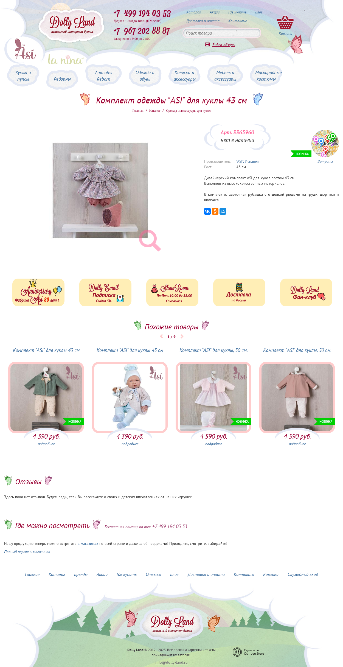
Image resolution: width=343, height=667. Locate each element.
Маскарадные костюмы (268, 75)
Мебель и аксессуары (225, 75)
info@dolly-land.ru (171, 662)
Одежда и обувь (145, 75)
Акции (215, 12)
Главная (138, 111)
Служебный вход (303, 574)
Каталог (193, 12)
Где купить (237, 12)
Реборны (62, 79)
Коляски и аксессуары (185, 75)
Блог (259, 12)
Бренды (81, 574)
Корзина (271, 574)
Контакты (237, 20)
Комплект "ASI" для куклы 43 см (46, 350)
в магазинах (88, 543)
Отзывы (153, 574)
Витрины (325, 161)
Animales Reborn (103, 75)
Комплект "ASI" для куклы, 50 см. (213, 350)
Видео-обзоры (223, 44)
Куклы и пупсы (23, 75)
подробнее (46, 443)
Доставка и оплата (203, 20)
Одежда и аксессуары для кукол (188, 111)
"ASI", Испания (247, 161)
